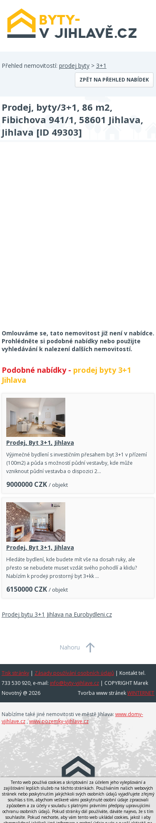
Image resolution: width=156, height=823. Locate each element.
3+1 (101, 65)
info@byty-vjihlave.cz (74, 683)
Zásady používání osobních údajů (74, 673)
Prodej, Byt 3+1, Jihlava (40, 442)
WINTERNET (140, 693)
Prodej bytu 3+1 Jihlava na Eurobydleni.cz (57, 614)
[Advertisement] (78, 241)
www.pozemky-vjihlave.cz (59, 721)
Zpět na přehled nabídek (114, 79)
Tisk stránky (15, 673)
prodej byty (74, 65)
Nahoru (69, 647)
